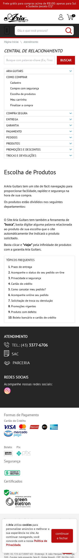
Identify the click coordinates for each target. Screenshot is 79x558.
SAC (15, 354)
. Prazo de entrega (20, 267)
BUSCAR (66, 60)
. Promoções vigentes (22, 306)
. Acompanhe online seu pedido (28, 295)
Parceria (21, 362)
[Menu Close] (7, 30)
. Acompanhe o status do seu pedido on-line (36, 272)
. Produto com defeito (22, 312)
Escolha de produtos (23, 94)
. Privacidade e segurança (24, 278)
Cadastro (15, 83)
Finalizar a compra (21, 105)
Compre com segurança (24, 88)
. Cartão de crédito (20, 284)
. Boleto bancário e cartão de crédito (32, 317)
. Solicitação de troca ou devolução (30, 300)
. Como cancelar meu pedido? (27, 289)
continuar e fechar (62, 535)
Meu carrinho (18, 99)
